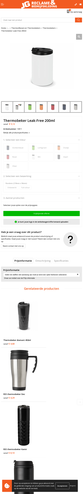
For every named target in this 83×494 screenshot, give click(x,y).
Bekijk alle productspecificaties (16, 132)
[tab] (23, 260)
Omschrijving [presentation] (43, 260)
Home (3, 28)
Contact (4, 473)
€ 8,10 (8, 389)
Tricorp (46, 439)
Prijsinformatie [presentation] (23, 260)
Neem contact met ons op (13, 246)
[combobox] (38, 20)
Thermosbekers (49, 28)
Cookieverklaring (50, 476)
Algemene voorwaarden (52, 473)
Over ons (46, 436)
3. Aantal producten (13, 198)
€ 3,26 (49, 392)
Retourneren (6, 476)
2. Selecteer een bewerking (17, 176)
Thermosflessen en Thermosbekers (25, 28)
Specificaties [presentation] (61, 260)
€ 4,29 (49, 339)
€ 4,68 (8, 339)
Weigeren (73, 486)
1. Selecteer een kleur (14, 139)
